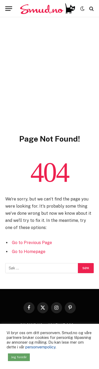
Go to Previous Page (32, 242)
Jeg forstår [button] (19, 357)
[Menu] (8, 9)
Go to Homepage (28, 251)
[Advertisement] (49, 81)
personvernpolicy (40, 347)
